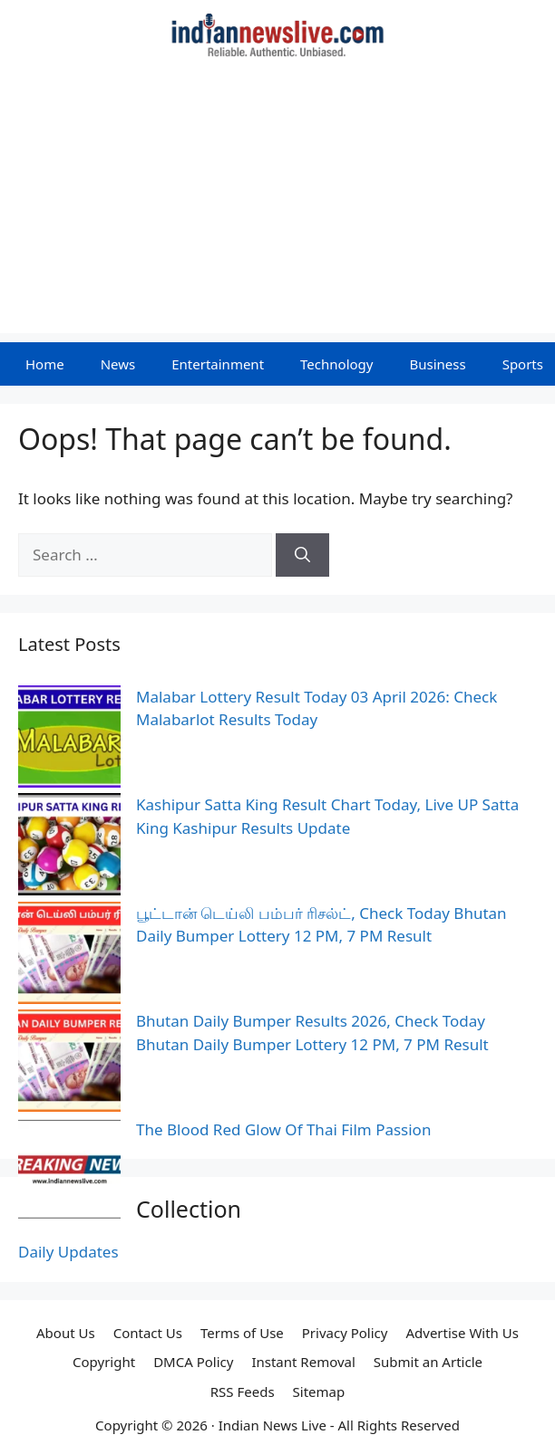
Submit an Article (428, 1362)
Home (44, 364)
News (118, 364)
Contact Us (147, 1333)
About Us (65, 1333)
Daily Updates (68, 1251)
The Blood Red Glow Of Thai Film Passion (283, 1129)
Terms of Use (242, 1333)
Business (437, 364)
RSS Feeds (242, 1391)
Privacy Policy (345, 1333)
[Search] (302, 555)
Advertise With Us (461, 1333)
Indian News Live (272, 1425)
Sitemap (319, 1391)
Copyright (104, 1362)
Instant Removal (303, 1362)
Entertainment (217, 364)
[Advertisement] (277, 206)
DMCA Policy (193, 1362)
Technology (336, 364)
